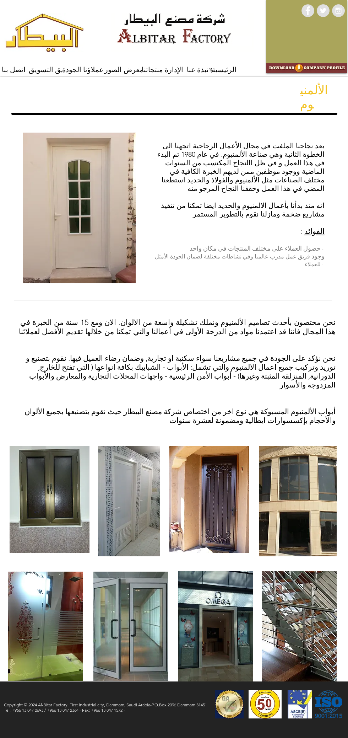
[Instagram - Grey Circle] (338, 10)
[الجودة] (71, 70)
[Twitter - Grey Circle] (323, 10)
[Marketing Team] (209, 69)
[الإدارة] (173, 70)
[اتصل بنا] (14, 70)
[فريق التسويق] (50, 70)
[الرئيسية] (224, 70)
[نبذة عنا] (198, 70)
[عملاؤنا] (93, 70)
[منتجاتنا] (152, 70)
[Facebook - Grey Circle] (307, 10)
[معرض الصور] (123, 70)
